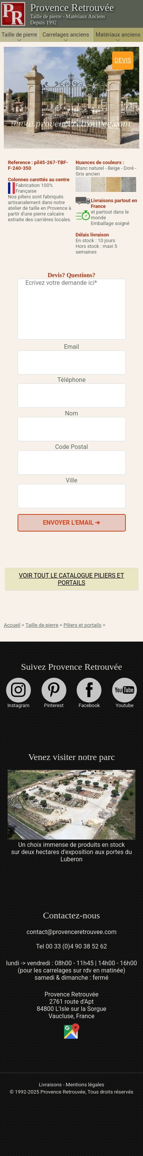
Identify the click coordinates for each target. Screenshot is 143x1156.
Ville (71, 480)
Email (71, 346)
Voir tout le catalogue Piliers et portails (71, 579)
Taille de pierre (42, 625)
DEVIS (122, 60)
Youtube (124, 693)
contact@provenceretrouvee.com (72, 932)
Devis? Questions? (71, 275)
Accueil (12, 625)
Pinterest (54, 693)
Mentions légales (85, 1084)
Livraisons (50, 1084)
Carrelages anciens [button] (65, 35)
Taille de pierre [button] (19, 35)
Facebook (89, 693)
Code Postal (71, 446)
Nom (71, 413)
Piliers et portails (82, 625)
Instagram (18, 693)
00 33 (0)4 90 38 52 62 (76, 946)
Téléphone (72, 379)
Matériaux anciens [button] (118, 35)
